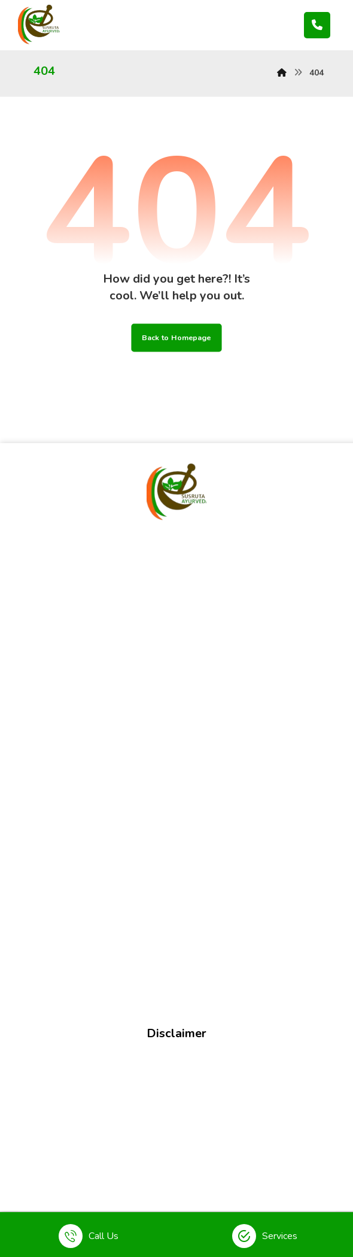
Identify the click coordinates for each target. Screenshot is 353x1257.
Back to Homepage (176, 337)
